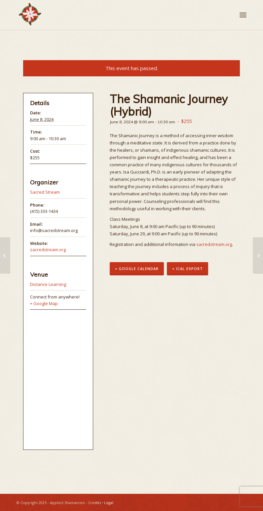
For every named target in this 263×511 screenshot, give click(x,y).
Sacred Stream (45, 192)
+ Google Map (44, 303)
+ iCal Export (187, 268)
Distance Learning (48, 284)
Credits (94, 502)
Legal (108, 502)
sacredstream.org (214, 244)
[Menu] (243, 15)
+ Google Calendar (137, 268)
